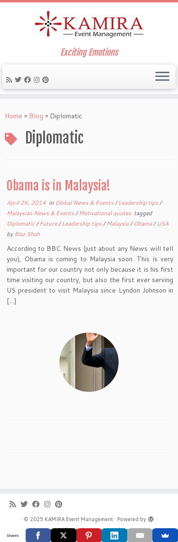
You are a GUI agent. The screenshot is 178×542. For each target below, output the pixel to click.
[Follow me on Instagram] (38, 80)
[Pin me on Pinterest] (47, 80)
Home (13, 116)
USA (163, 223)
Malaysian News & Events (41, 213)
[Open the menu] (162, 77)
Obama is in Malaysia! (58, 185)
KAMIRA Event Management (79, 519)
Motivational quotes (105, 213)
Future (48, 223)
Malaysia (118, 223)
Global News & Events (85, 203)
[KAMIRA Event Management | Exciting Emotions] (89, 25)
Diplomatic (21, 223)
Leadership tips (138, 203)
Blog (36, 116)
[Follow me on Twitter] (19, 80)
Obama (143, 223)
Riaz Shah (27, 234)
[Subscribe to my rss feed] (10, 80)
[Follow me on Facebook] (29, 80)
